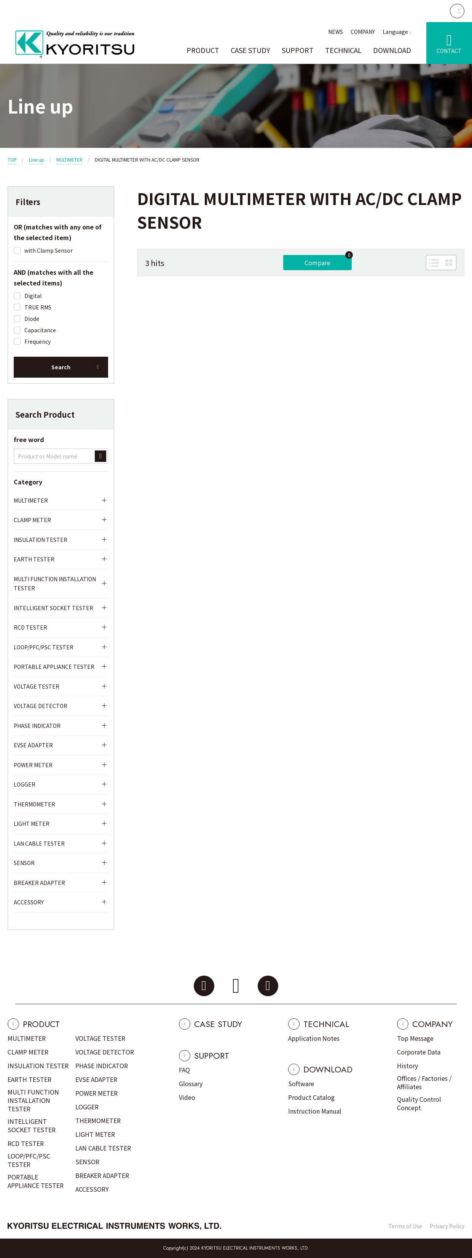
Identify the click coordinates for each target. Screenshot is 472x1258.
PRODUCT (203, 50)
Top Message (415, 1038)
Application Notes (314, 1038)
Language (395, 31)
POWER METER (33, 765)
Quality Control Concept (419, 1103)
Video (187, 1097)
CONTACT (449, 50)
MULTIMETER (69, 159)
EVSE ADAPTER (33, 745)
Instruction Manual (314, 1111)
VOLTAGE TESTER (36, 686)
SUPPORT (298, 50)
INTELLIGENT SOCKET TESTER (53, 608)
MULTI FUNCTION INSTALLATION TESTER (55, 583)
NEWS (335, 31)
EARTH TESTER (34, 559)
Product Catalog (311, 1097)
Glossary (191, 1083)
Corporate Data (418, 1052)
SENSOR (24, 863)
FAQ (184, 1070)
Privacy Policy (447, 1226)
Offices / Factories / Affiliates (424, 1082)
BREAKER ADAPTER (39, 882)
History (407, 1065)
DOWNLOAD (392, 50)
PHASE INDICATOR (37, 725)
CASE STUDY (250, 50)
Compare (317, 262)
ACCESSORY (29, 902)
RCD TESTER (30, 627)
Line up (36, 159)
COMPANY (363, 31)
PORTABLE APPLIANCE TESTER (54, 666)
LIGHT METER (31, 823)
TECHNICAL (343, 50)
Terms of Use (405, 1226)
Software (301, 1083)
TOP (12, 159)
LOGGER (24, 784)
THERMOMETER (34, 804)
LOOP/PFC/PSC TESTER (43, 647)
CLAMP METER (32, 520)
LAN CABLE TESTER (39, 843)
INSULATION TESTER (40, 539)
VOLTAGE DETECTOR (40, 706)
